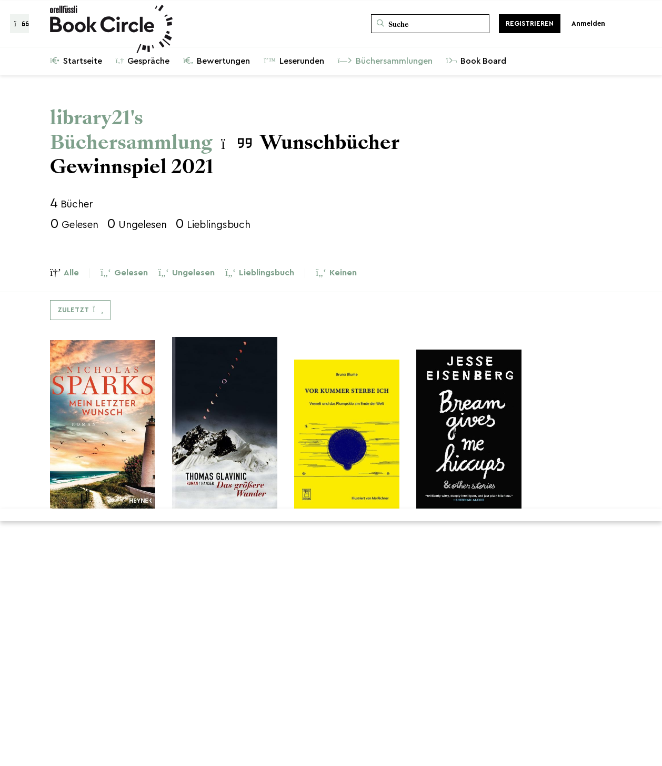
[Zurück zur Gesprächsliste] (19, 23)
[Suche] (430, 23)
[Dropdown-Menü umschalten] (80, 310)
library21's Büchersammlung (131, 130)
